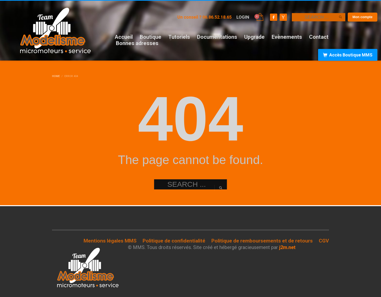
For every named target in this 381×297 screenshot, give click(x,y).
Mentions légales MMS (110, 241)
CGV (324, 241)
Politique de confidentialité (174, 241)
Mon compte (362, 17)
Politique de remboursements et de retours (262, 241)
